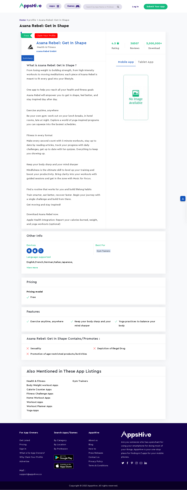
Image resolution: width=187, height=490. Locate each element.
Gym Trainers (103, 251)
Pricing (23, 444)
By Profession (61, 448)
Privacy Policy (96, 461)
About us (93, 440)
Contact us (94, 457)
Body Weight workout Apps (42, 385)
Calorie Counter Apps (39, 389)
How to (92, 448)
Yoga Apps (33, 410)
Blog (91, 444)
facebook (127, 463)
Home (22, 20)
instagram (136, 463)
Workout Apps (35, 402)
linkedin (145, 463)
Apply (118, 7)
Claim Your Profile (47, 35)
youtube (141, 463)
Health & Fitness (36, 381)
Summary (28, 58)
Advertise (24, 461)
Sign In (22, 448)
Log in (136, 7)
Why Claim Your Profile (31, 457)
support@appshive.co (30, 474)
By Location (60, 444)
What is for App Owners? (32, 453)
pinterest (131, 463)
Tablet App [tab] (147, 62)
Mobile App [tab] (125, 62)
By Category (60, 440)
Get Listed (24, 440)
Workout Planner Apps (39, 406)
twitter (122, 463)
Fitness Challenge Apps (40, 393)
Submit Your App (156, 7)
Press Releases (96, 453)
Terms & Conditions (98, 465)
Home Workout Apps (38, 398)
